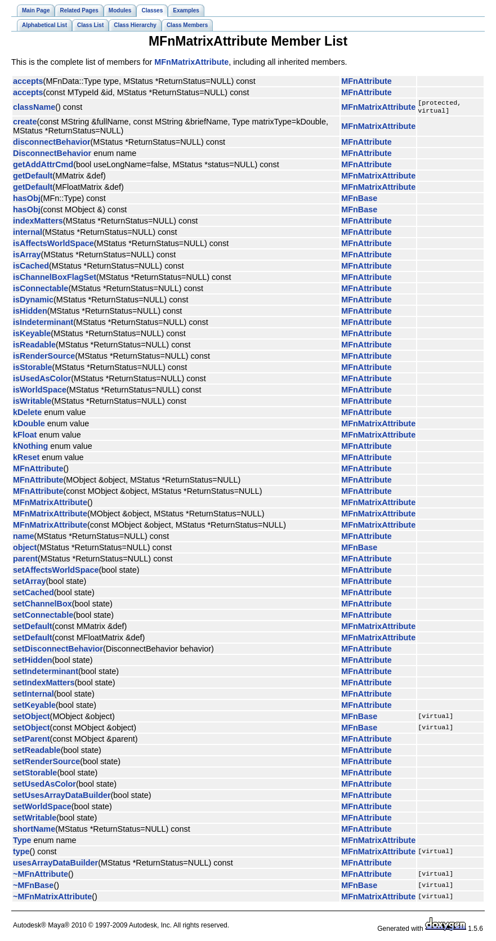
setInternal (33, 696)
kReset (26, 459)
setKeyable (34, 707)
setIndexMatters (44, 684)
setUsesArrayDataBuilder (62, 797)
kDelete (27, 414)
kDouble (29, 425)
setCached (33, 594)
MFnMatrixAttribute (191, 61)
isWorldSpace (39, 391)
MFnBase (359, 200)
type (21, 853)
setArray (29, 583)
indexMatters (38, 223)
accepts (28, 81)
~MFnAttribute (40, 876)
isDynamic (33, 301)
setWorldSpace (42, 808)
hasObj (27, 200)
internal (27, 234)
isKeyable (32, 335)
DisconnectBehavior (52, 155)
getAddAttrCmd (43, 166)
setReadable (37, 752)
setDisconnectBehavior (58, 650)
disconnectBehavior (52, 144)
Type (22, 842)
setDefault (32, 628)
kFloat (25, 436)
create (25, 123)
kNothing (30, 448)
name (23, 538)
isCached (31, 268)
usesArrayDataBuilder (55, 864)
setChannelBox (42, 605)
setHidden (32, 662)
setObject (31, 718)
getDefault (32, 177)
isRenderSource (44, 358)
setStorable (35, 774)
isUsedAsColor (42, 380)
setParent (31, 741)
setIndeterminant (45, 673)
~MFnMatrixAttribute (52, 898)
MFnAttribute (366, 81)
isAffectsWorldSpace (53, 245)
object (25, 549)
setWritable (34, 819)
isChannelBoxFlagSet (54, 279)
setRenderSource (46, 763)
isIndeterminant (43, 324)
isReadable (34, 346)
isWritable (32, 403)
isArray (27, 256)
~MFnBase (33, 887)
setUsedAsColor (44, 786)
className (34, 108)
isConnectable (40, 290)
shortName (34, 831)
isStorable (32, 369)
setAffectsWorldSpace (56, 572)
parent (25, 560)
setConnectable (43, 617)
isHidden (30, 313)
